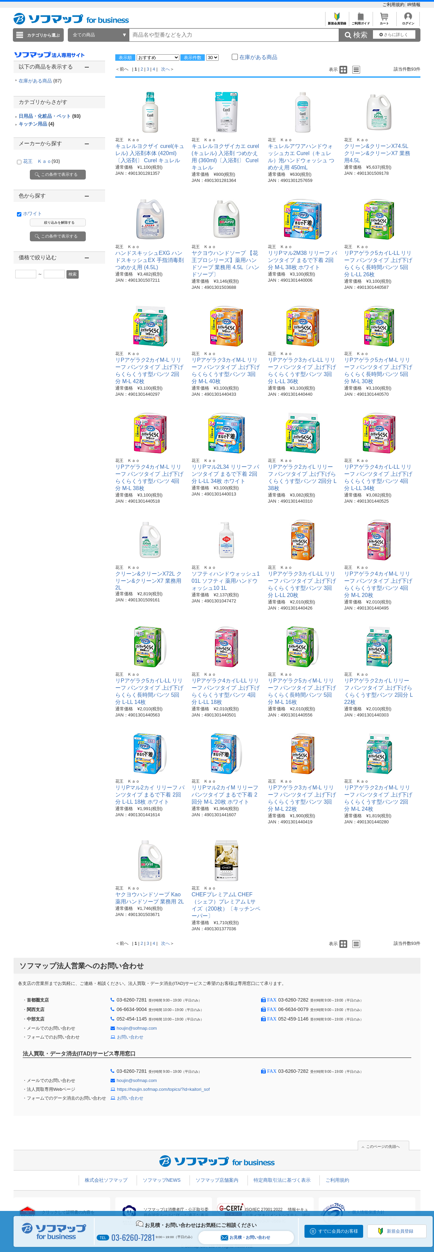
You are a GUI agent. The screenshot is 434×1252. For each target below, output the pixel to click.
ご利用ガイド (361, 21)
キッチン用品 (36, 124)
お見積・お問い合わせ (245, 1237)
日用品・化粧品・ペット (50, 116)
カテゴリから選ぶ (43, 35)
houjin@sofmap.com (137, 1028)
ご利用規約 (394, 4)
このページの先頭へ (383, 1146)
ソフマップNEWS (162, 1180)
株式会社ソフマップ (106, 1180)
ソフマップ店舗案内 (217, 1180)
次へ (165, 69)
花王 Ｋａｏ (41, 161)
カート (384, 21)
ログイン (408, 21)
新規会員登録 (337, 21)
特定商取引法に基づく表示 (282, 1180)
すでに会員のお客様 (338, 1231)
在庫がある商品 (40, 80)
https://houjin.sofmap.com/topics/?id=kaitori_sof (163, 1089)
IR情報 (413, 4)
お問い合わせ (130, 1037)
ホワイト (32, 213)
